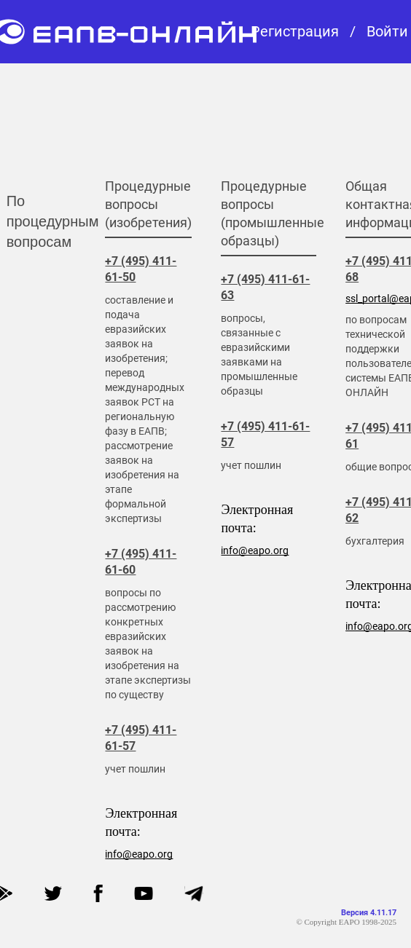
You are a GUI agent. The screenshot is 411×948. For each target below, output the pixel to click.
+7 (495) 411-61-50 (140, 269)
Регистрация (295, 31)
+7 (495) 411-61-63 (265, 287)
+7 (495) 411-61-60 (140, 562)
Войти (387, 31)
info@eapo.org (139, 854)
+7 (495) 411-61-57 (140, 738)
